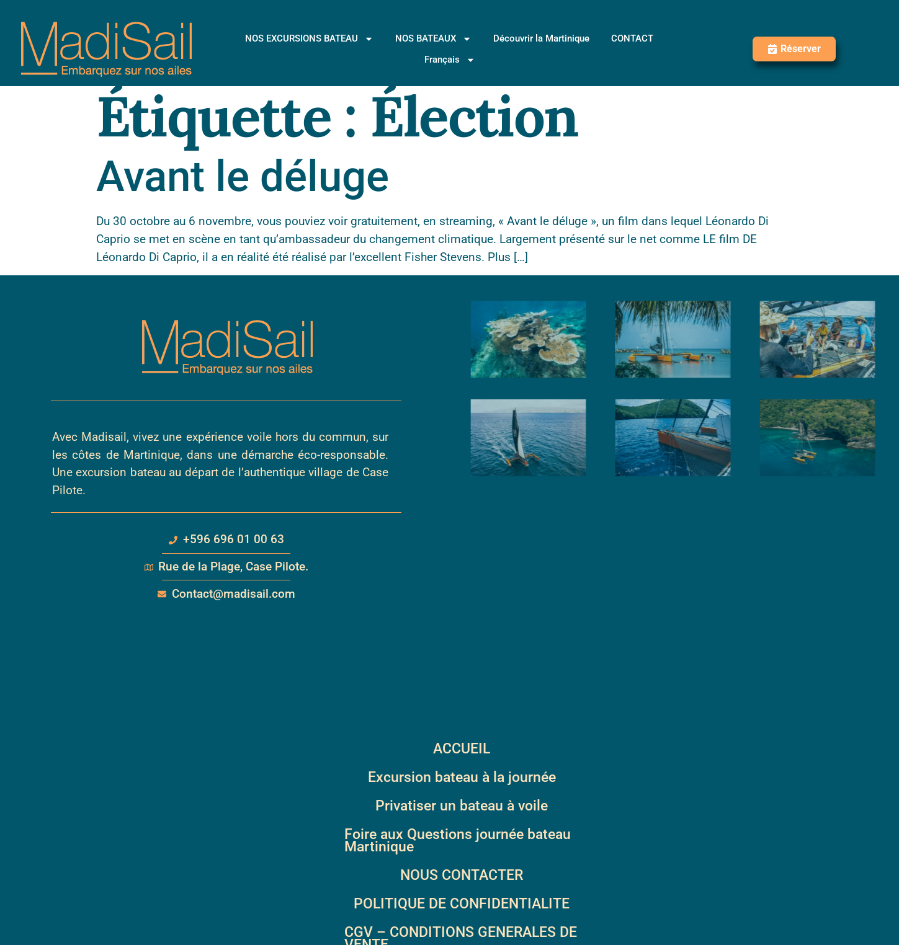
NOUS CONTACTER (461, 875)
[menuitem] (449, 59)
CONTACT (632, 38)
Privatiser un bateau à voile (461, 805)
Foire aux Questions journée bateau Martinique (457, 840)
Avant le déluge (242, 176)
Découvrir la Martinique (541, 38)
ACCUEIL (461, 748)
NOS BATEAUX (433, 38)
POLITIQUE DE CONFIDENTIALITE (462, 903)
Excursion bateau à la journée (462, 777)
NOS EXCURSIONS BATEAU (309, 38)
